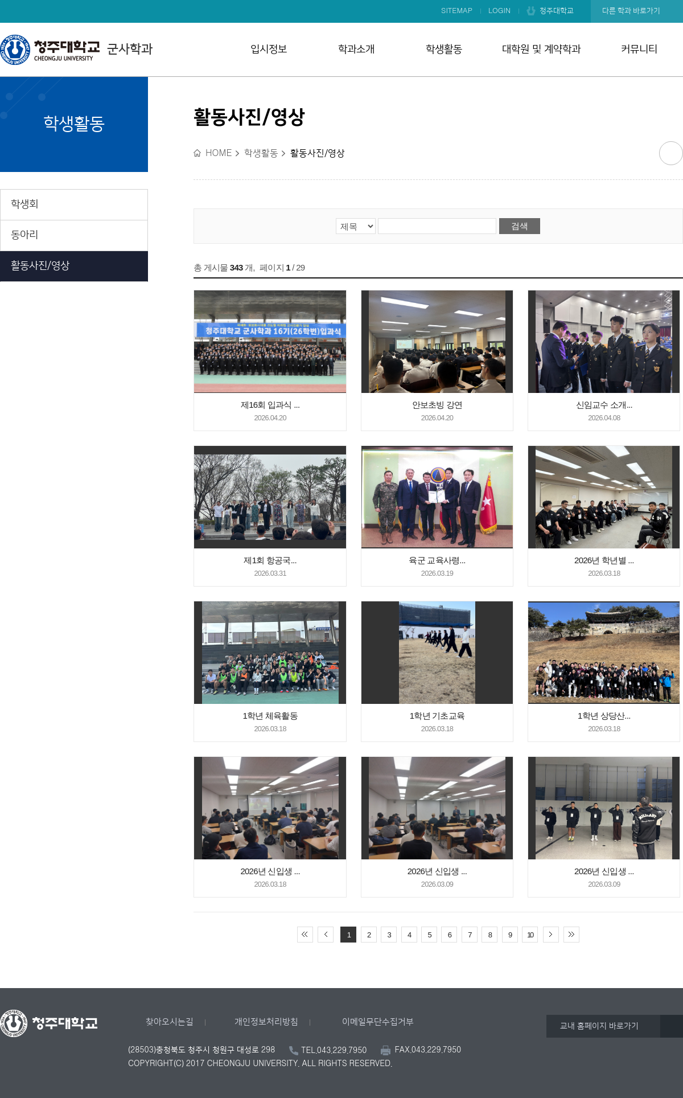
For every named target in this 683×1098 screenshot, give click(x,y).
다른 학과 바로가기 (631, 11)
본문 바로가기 (341, 0)
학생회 (24, 204)
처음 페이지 (305, 935)
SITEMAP (456, 11)
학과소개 (356, 49)
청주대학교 (557, 11)
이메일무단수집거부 (378, 1022)
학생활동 (444, 49)
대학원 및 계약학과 (541, 49)
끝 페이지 (571, 935)
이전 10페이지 (326, 935)
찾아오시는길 (170, 1022)
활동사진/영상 (40, 266)
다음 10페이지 (551, 935)
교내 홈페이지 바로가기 (599, 1026)
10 (530, 935)
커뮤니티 (639, 49)
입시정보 (268, 49)
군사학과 (76, 49)
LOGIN (499, 11)
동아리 (24, 235)
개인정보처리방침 (266, 1022)
